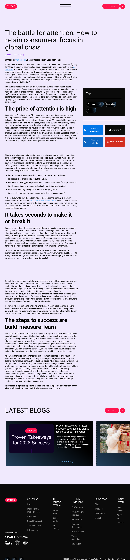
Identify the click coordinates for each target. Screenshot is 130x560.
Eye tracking (77, 507)
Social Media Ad (34, 521)
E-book (98, 518)
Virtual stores (56, 512)
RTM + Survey (77, 531)
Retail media (32, 516)
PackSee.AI (76, 519)
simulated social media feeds (43, 200)
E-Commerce (33, 530)
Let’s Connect (120, 509)
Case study (100, 513)
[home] (11, 6)
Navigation (76, 544)
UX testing (56, 527)
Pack (29, 504)
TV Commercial (34, 525)
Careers (120, 522)
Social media (55, 519)
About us (119, 516)
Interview (99, 509)
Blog (97, 504)
